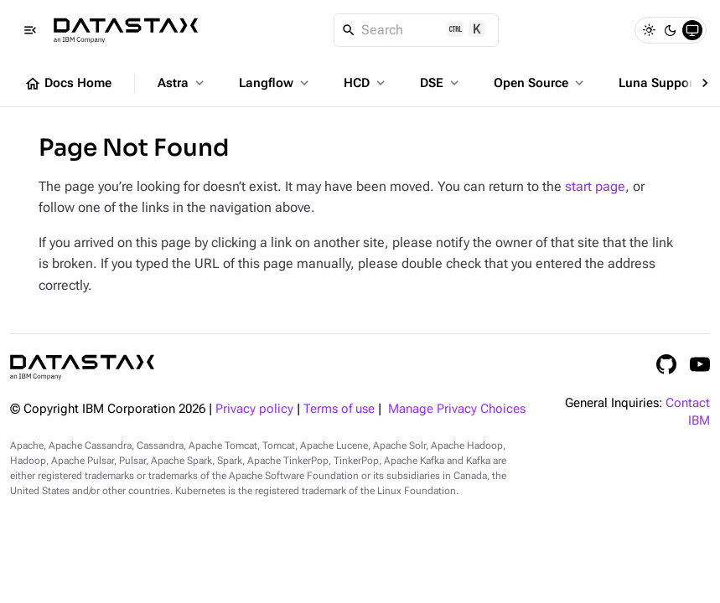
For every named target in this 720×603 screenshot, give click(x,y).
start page (595, 186)
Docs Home (67, 83)
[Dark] (670, 30)
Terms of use (339, 409)
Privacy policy (254, 409)
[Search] (416, 30)
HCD (366, 82)
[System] (692, 30)
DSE (441, 82)
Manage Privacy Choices (457, 409)
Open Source (540, 82)
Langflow (275, 82)
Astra (182, 82)
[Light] (649, 30)
